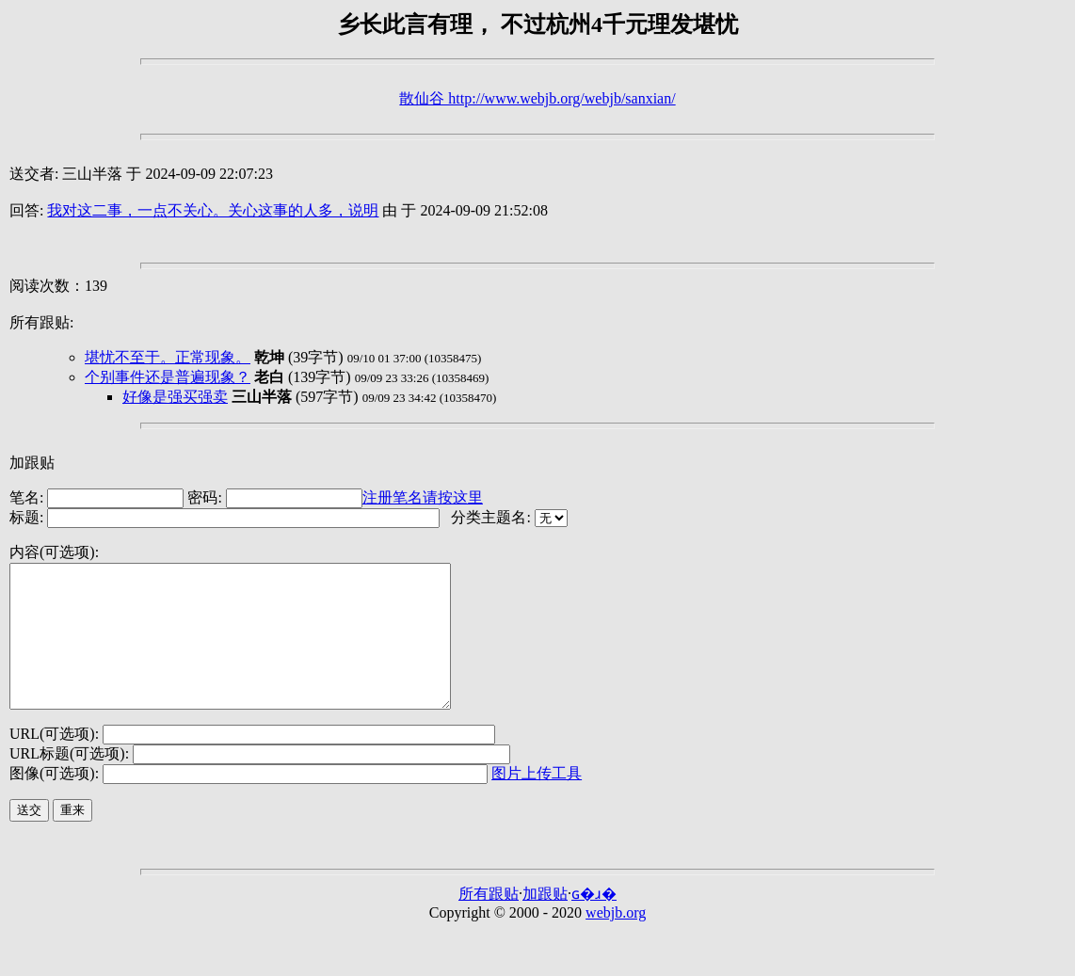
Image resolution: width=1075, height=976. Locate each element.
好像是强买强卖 (175, 397)
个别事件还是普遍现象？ (167, 377)
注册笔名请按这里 (422, 497)
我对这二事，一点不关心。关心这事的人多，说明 (212, 210)
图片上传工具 (536, 801)
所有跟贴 (488, 922)
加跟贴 (32, 463)
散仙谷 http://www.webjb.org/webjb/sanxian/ (537, 98)
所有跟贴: (41, 322)
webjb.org (616, 941)
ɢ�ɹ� (594, 922)
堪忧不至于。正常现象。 (167, 357)
